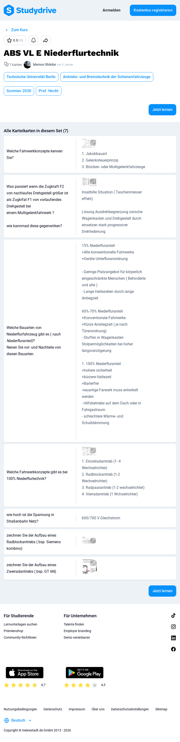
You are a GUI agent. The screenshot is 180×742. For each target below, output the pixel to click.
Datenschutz (53, 709)
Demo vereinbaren (77, 637)
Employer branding (77, 631)
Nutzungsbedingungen (20, 709)
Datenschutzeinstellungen (130, 709)
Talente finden (74, 624)
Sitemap (161, 709)
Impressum (77, 709)
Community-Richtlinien (20, 637)
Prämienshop (13, 631)
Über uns (98, 709)
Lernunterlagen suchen (20, 624)
